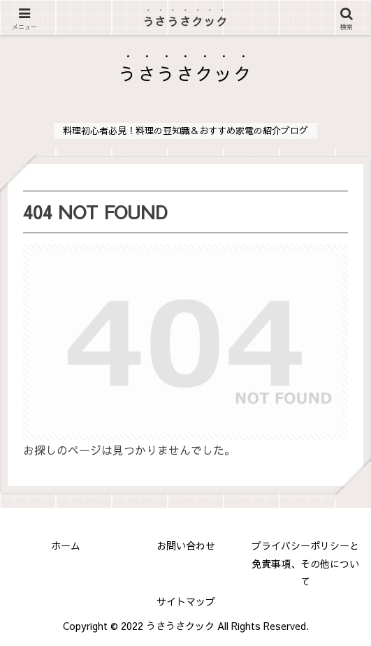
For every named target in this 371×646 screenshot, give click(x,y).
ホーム (65, 545)
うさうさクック (185, 21)
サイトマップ (186, 601)
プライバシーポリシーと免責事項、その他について (305, 562)
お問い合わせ (186, 545)
